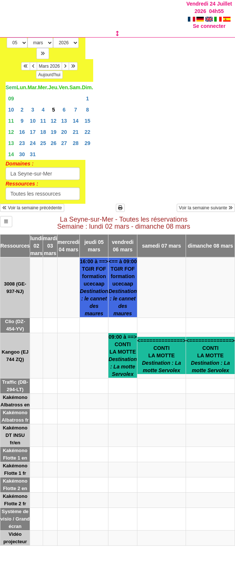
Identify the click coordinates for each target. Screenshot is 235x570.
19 (53, 132)
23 (22, 143)
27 (64, 143)
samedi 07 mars (161, 246)
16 (22, 132)
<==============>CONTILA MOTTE (161, 355)
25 (43, 143)
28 (76, 143)
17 (33, 132)
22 (88, 132)
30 (22, 154)
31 (33, 154)
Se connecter (209, 26)
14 (76, 121)
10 (11, 110)
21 (76, 132)
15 (88, 121)
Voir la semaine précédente (32, 207)
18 (43, 132)
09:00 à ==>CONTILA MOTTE (122, 355)
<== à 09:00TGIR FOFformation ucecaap (122, 287)
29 (88, 143)
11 (11, 121)
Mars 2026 (49, 66)
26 (53, 143)
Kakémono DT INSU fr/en (15, 435)
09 (11, 99)
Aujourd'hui (49, 74)
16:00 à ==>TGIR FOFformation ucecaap (94, 287)
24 (33, 143)
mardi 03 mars (50, 245)
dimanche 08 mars (210, 246)
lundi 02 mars (36, 245)
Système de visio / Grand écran (15, 519)
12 (53, 121)
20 (64, 132)
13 (64, 121)
